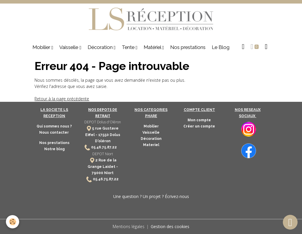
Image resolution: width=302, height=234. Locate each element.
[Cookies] (12, 221)
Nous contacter (54, 132)
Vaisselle (69, 47)
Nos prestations (188, 47)
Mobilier (41, 47)
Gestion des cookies (170, 226)
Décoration (101, 47)
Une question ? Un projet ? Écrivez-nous (151, 196)
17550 (103, 135)
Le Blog (220, 47)
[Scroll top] (290, 222)
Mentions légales (129, 226)
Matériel (153, 47)
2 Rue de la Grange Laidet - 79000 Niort (103, 166)
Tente (129, 47)
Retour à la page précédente (62, 99)
